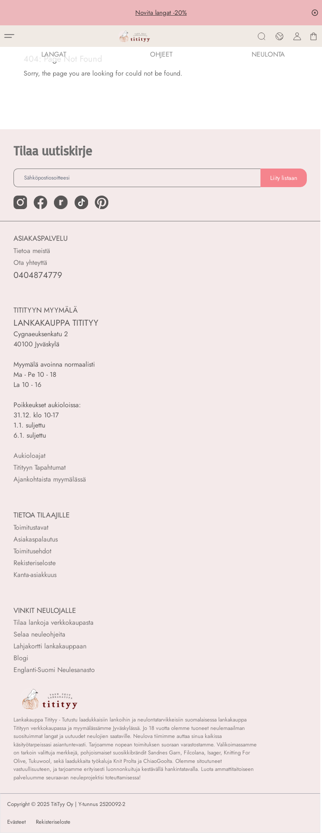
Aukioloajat (29, 455)
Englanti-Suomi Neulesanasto (54, 670)
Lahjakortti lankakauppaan (49, 646)
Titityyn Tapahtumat (39, 467)
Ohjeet (161, 54)
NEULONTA (268, 54)
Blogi (20, 658)
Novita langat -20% (161, 12)
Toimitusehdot (32, 551)
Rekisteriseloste (34, 563)
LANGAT (53, 54)
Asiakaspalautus (35, 539)
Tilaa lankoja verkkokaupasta (53, 622)
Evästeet (16, 822)
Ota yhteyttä (30, 262)
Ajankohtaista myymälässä (49, 479)
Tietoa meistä (31, 251)
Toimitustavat (30, 527)
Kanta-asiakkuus (34, 575)
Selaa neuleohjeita (39, 634)
